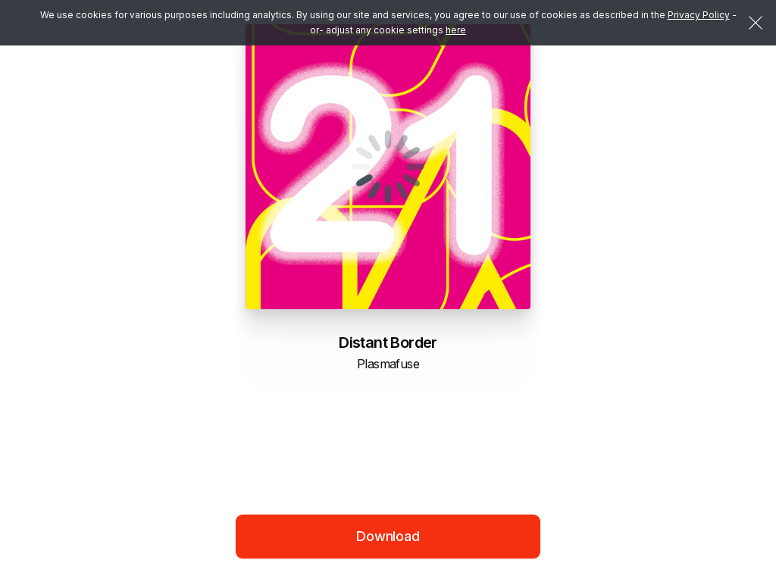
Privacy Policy (699, 14)
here (456, 30)
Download (388, 536)
